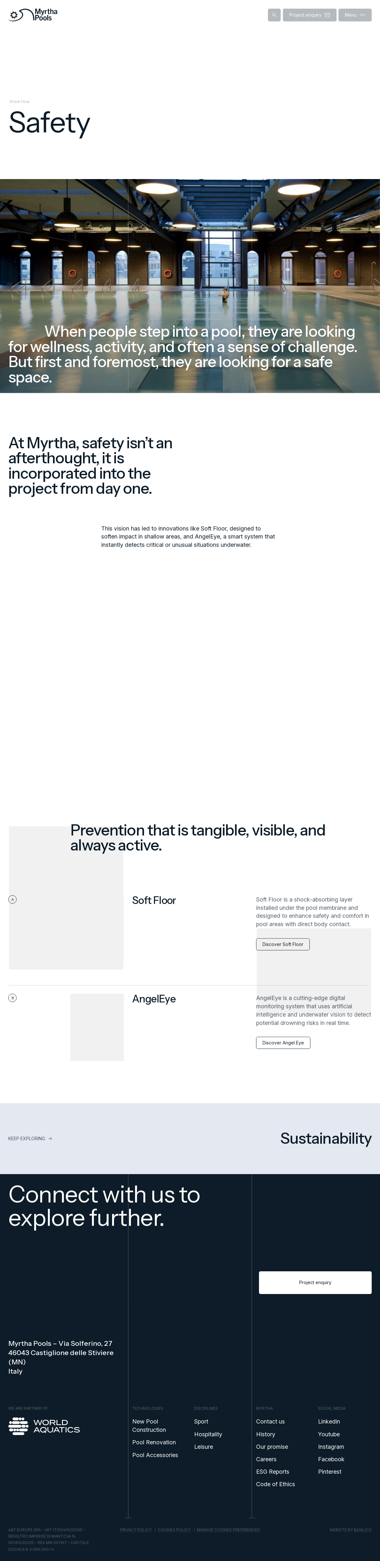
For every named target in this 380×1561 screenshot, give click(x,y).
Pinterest (329, 1471)
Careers (266, 1459)
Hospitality (208, 1434)
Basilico (363, 1529)
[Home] (32, 15)
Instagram (331, 1446)
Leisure (203, 1446)
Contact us (270, 1421)
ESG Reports (272, 1471)
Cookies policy (174, 1529)
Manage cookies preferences (228, 1529)
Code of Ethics (275, 1484)
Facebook (331, 1459)
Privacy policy (136, 1529)
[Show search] (274, 15)
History (265, 1434)
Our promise (272, 1446)
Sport (201, 1421)
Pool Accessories (155, 1455)
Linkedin (329, 1421)
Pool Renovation (154, 1442)
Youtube (329, 1434)
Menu (355, 15)
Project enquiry (315, 1288)
